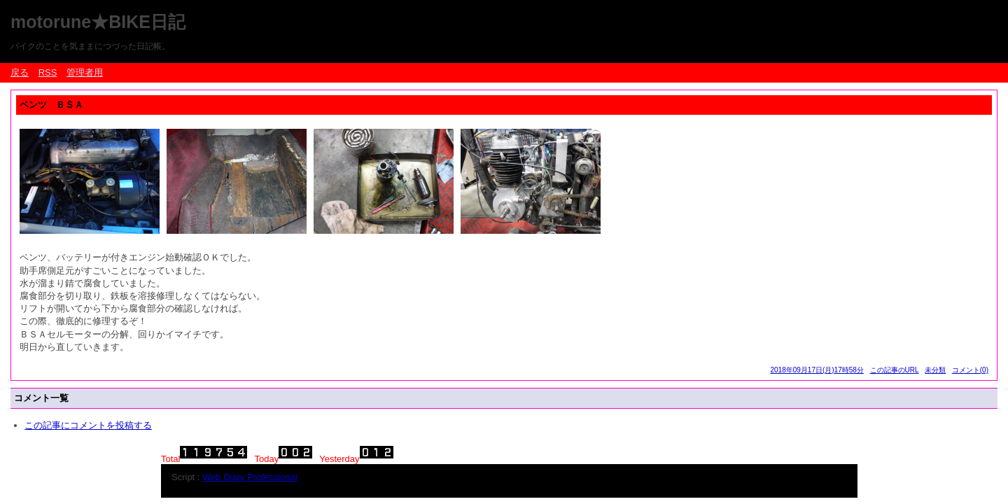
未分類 (935, 370)
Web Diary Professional (250, 477)
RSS (47, 72)
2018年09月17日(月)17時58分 (816, 370)
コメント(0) (970, 370)
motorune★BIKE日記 (98, 21)
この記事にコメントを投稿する (88, 425)
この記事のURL (894, 370)
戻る (19, 72)
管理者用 (84, 72)
